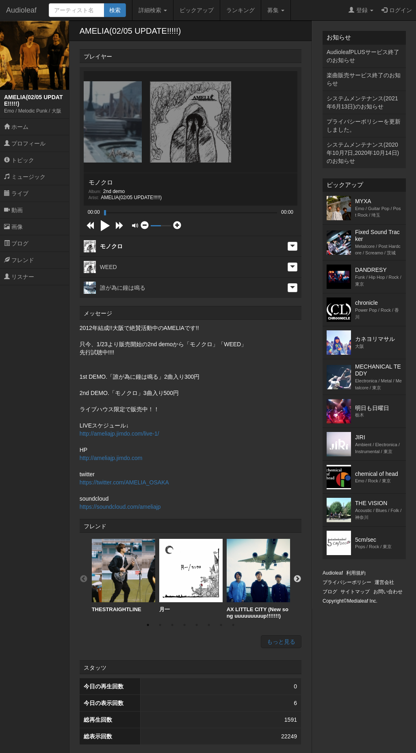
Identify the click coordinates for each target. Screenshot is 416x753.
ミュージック (25, 177)
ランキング (240, 10)
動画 (13, 210)
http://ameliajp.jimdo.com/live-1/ (119, 433)
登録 (361, 10)
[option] (123, 576)
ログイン (396, 10)
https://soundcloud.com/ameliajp (120, 506)
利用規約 (356, 573)
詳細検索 (153, 10)
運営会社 (384, 582)
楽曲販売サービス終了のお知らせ (364, 79)
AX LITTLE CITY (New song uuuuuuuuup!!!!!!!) (258, 579)
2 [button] (160, 625)
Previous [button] (84, 579)
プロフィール (25, 143)
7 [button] (221, 625)
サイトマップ (355, 592)
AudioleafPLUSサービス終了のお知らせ (363, 56)
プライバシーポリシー (347, 582)
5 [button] (197, 625)
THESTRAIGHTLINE (123, 575)
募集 (275, 10)
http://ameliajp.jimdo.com (111, 458)
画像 (13, 227)
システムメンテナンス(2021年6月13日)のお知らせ (362, 102)
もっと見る (281, 641)
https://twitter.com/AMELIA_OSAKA (124, 482)
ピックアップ (197, 10)
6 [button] (209, 625)
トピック (19, 160)
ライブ (16, 193)
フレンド (19, 260)
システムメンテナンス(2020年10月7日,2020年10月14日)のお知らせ (363, 152)
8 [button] (233, 625)
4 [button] (184, 625)
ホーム (16, 127)
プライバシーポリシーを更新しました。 (364, 125)
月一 (191, 575)
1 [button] (148, 625)
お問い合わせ (388, 592)
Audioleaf (21, 10)
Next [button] (297, 579)
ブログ (16, 243)
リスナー (19, 276)
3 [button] (172, 625)
